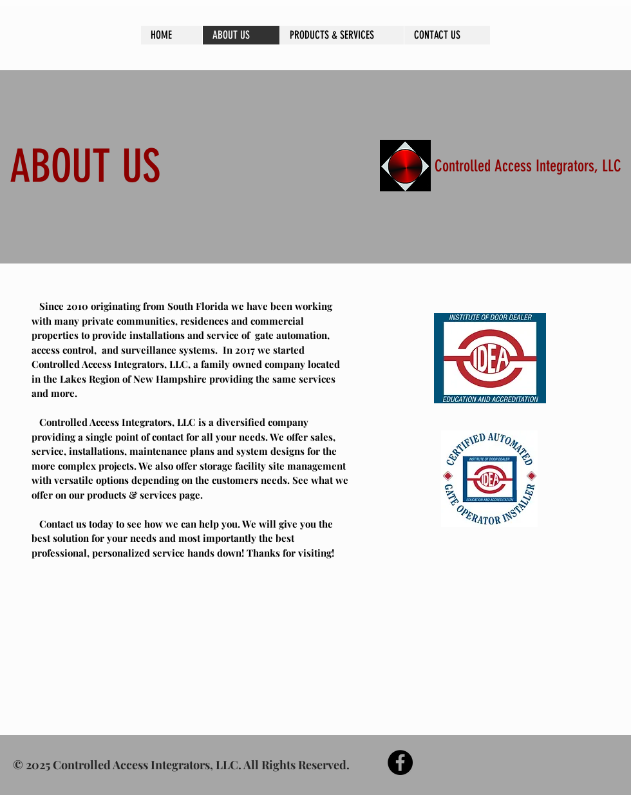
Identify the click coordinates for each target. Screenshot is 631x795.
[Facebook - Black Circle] (400, 762)
